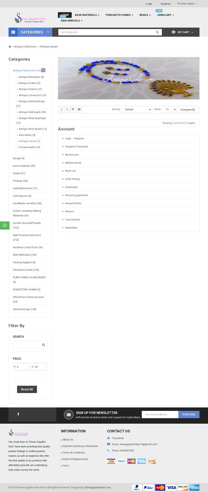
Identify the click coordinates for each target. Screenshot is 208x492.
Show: (157, 109)
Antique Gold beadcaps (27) (30, 103)
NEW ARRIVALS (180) (25, 255)
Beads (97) (19, 173)
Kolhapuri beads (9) (29, 141)
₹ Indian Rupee (187, 3)
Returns (69, 211)
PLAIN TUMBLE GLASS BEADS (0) (29, 280)
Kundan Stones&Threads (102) (27, 225)
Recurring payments (76, 195)
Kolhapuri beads (49, 46)
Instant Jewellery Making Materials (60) (27, 213)
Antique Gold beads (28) (32, 112)
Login (149, 3)
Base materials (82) (24, 165)
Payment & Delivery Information (80, 446)
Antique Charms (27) (30, 89)
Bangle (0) (19, 158)
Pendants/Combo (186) (26, 270)
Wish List (70, 171)
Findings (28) (20, 180)
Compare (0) (187, 109)
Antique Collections (25, 46)
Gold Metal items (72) (25, 188)
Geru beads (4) (27, 135)
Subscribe (188, 414)
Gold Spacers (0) (22, 195)
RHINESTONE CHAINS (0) (26, 289)
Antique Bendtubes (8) (31, 77)
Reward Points (73, 203)
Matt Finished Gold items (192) (27, 237)
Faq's (66, 465)
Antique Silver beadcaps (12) (31, 120)
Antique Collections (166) (27, 70)
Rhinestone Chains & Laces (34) (28, 299)
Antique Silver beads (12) (33, 129)
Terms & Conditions (74, 452)
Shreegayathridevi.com (98, 487)
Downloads (71, 187)
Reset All (27, 389)
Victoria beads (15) (29, 147)
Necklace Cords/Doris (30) (28, 247)
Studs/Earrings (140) (24, 309)
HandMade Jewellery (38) (27, 203)
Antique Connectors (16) (33, 95)
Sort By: (116, 109)
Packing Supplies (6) (24, 262)
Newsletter (71, 227)
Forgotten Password (76, 146)
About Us (68, 439)
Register (166, 3)
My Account (72, 154)
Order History (72, 179)
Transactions (72, 219)
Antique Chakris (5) (29, 83)
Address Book (73, 162)
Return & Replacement (75, 459)
